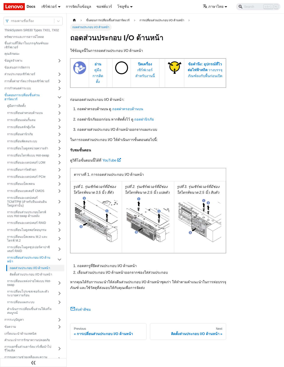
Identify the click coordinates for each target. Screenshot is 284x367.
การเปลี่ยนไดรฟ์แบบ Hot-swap (28, 155)
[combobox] (11, 20)
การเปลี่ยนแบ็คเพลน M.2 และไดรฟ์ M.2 (27, 238)
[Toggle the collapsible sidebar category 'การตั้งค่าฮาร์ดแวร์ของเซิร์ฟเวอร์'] (59, 81)
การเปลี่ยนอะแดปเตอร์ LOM (26, 162)
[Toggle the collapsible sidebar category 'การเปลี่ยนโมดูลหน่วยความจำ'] (59, 148)
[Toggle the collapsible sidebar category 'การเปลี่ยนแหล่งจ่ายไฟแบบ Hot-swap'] (59, 283)
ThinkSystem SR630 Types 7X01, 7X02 (31, 30)
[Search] (258, 6)
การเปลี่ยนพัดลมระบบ (22, 141)
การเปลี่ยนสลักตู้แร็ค (21, 127)
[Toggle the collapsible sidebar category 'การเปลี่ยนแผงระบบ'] (59, 302)
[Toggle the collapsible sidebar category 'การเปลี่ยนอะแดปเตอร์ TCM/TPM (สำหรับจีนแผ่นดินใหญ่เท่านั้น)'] (59, 202)
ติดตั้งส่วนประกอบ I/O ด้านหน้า (31, 274)
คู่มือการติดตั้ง (16, 105)
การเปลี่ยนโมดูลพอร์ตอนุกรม (26, 230)
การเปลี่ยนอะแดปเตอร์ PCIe (26, 176)
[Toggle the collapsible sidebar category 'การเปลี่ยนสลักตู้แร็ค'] (59, 127)
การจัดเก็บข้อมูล (78, 6)
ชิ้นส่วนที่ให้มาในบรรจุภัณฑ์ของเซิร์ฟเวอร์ (26, 45)
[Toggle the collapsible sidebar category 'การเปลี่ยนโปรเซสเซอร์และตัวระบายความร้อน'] (59, 293)
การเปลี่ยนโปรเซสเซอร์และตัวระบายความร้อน (28, 293)
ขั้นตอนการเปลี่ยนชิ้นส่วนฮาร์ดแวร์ (22, 97)
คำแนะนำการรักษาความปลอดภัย (27, 340)
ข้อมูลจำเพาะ (13, 60)
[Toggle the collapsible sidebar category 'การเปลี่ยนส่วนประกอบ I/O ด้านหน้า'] (59, 259)
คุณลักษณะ (12, 53)
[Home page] (74, 20)
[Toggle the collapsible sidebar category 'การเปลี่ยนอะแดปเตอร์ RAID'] (59, 222)
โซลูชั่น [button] (123, 6)
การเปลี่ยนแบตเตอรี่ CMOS (25, 191)
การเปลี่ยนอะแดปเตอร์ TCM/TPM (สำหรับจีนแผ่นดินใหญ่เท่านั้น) (27, 201)
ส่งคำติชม (80, 309)
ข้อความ (10, 326)
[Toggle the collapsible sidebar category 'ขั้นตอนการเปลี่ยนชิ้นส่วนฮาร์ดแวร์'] (59, 97)
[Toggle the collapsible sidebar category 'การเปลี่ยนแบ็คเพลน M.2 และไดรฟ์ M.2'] (59, 239)
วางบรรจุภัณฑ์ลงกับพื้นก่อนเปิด (205, 70)
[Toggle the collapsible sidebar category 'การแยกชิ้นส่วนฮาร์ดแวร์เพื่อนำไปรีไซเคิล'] (59, 349)
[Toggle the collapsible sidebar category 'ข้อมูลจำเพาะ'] (59, 60)
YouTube (111, 160)
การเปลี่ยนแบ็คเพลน (21, 183)
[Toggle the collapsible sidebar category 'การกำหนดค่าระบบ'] (59, 88)
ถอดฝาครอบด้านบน (127, 109)
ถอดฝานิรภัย (144, 119)
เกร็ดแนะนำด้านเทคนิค (20, 333)
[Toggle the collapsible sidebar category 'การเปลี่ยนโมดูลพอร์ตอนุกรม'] (59, 230)
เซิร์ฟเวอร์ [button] (49, 6)
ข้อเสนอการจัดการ (17, 67)
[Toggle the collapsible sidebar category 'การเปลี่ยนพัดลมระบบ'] (59, 141)
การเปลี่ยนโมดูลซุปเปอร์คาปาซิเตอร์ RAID (28, 249)
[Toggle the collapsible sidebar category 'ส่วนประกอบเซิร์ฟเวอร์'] (59, 74)
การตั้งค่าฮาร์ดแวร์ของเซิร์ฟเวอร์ (26, 81)
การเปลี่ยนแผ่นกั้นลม (21, 120)
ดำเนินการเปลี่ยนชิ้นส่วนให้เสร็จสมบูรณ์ (29, 311)
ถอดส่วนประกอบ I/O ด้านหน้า (30, 268)
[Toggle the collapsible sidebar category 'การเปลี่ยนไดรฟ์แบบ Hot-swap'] (59, 155)
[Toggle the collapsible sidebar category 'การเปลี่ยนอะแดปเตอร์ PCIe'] (59, 176)
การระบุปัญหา (14, 319)
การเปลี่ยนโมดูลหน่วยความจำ (27, 148)
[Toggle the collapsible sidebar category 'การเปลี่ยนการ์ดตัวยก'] (59, 169)
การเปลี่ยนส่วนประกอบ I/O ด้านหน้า (28, 259)
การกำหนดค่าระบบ (17, 88)
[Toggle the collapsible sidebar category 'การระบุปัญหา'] (59, 319)
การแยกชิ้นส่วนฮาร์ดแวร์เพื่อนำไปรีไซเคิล (27, 348)
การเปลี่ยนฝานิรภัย (20, 134)
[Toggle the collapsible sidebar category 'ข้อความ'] (59, 326)
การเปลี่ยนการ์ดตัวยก (21, 169)
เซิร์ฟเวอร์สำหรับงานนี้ (145, 70)
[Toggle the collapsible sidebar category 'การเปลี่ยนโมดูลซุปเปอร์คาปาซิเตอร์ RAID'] (59, 249)
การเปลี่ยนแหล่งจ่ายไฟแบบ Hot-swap (29, 283)
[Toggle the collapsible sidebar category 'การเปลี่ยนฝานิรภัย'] (59, 134)
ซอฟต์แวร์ (104, 6)
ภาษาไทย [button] (213, 6)
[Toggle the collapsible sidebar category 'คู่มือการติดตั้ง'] (59, 105)
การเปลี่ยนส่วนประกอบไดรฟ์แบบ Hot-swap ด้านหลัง (26, 214)
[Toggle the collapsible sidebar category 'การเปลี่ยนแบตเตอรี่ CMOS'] (59, 191)
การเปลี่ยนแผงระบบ (20, 302)
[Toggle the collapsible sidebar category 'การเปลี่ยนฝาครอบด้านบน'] (59, 113)
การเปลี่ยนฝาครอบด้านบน (25, 113)
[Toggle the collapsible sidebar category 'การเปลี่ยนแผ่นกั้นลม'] (59, 120)
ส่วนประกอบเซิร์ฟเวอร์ (19, 74)
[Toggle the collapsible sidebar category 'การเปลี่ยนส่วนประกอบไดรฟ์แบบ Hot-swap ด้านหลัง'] (59, 214)
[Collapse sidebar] (33, 362)
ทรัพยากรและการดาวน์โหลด (24, 37)
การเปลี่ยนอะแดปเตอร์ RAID (26, 222)
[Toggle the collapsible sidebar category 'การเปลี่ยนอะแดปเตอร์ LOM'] (59, 162)
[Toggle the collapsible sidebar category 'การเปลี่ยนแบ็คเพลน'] (59, 183)
